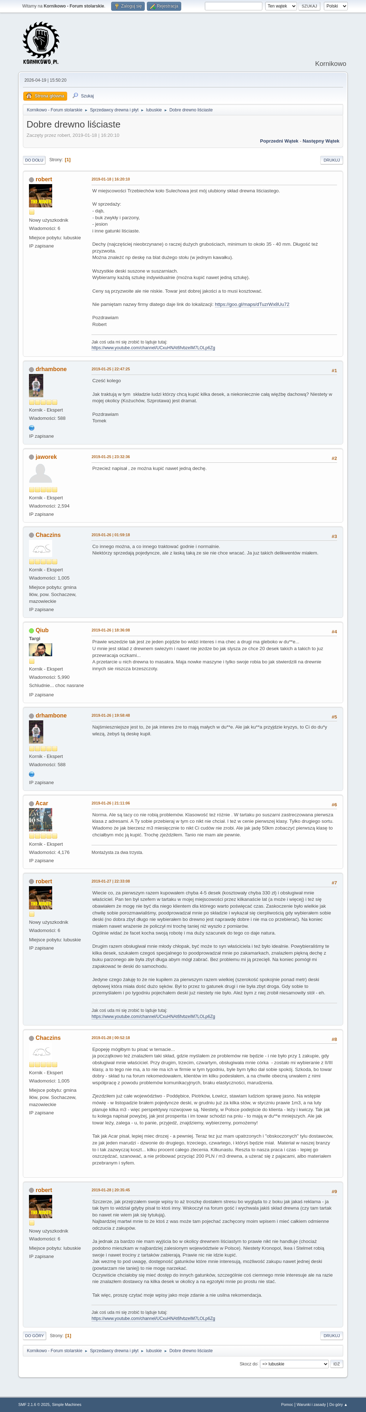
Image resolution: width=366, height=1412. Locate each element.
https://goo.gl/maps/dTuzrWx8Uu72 (252, 304)
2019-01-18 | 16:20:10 (111, 179)
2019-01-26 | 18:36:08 (111, 630)
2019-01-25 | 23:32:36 (111, 457)
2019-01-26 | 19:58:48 (111, 715)
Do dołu (34, 160)
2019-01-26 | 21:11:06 (111, 803)
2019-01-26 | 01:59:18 (111, 535)
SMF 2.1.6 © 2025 (34, 1404)
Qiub (42, 630)
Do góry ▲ (338, 1404)
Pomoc (287, 1404)
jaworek (46, 457)
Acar (41, 803)
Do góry (34, 1336)
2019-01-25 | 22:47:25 (111, 369)
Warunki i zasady (311, 1404)
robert (44, 179)
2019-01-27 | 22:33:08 (111, 881)
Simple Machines (66, 1404)
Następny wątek (321, 141)
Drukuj (331, 160)
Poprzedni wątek (279, 141)
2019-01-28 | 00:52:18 (111, 1038)
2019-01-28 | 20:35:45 (111, 1190)
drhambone (51, 369)
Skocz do (248, 1363)
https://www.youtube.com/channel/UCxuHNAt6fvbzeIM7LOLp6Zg (153, 347)
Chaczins (48, 535)
